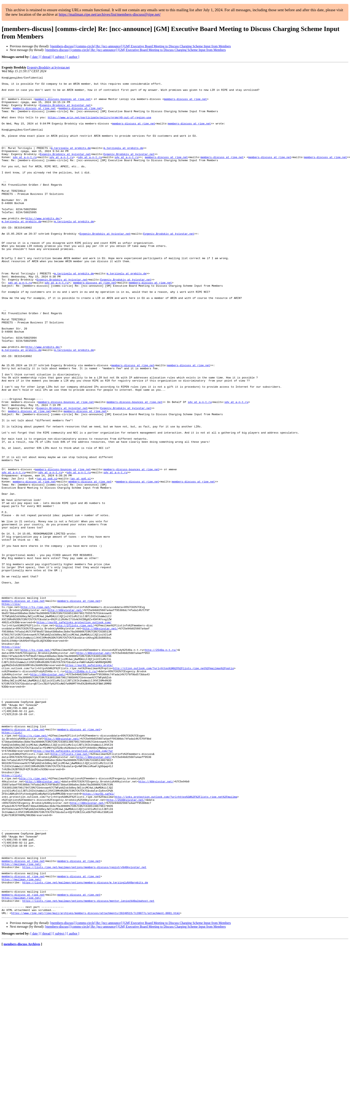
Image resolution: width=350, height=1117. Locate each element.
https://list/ (12, 864)
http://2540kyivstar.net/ (126, 945)
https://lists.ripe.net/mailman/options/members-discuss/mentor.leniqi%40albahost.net (88, 1066)
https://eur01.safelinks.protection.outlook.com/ (74, 732)
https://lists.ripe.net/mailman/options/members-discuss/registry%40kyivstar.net (84, 1025)
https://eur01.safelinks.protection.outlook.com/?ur (73, 886)
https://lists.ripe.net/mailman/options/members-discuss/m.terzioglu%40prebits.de (85, 1044)
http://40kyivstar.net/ (65, 717)
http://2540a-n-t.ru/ (161, 765)
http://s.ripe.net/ (33, 868)
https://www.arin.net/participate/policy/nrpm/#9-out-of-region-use (99, 126)
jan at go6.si (47, 559)
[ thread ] (46, 57)
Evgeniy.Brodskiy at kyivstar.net (48, 67)
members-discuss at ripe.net (185, 104)
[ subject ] (59, 57)
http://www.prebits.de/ (43, 247)
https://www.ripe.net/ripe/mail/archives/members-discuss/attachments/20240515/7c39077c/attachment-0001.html (95, 1081)
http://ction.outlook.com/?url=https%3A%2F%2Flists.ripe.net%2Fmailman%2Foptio (173, 787)
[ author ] (73, 57)
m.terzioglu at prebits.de (71, 162)
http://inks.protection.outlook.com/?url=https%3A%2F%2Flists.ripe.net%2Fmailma (176, 941)
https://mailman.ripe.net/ (21, 1022)
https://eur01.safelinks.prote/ (89, 783)
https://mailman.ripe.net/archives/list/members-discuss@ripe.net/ (110, 14)
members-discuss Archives (21, 1112)
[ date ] (35, 57)
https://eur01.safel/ (99, 937)
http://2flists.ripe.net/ (75, 735)
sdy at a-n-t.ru (25, 173)
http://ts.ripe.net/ (36, 713)
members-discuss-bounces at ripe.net (63, 104)
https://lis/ (11, 710)
